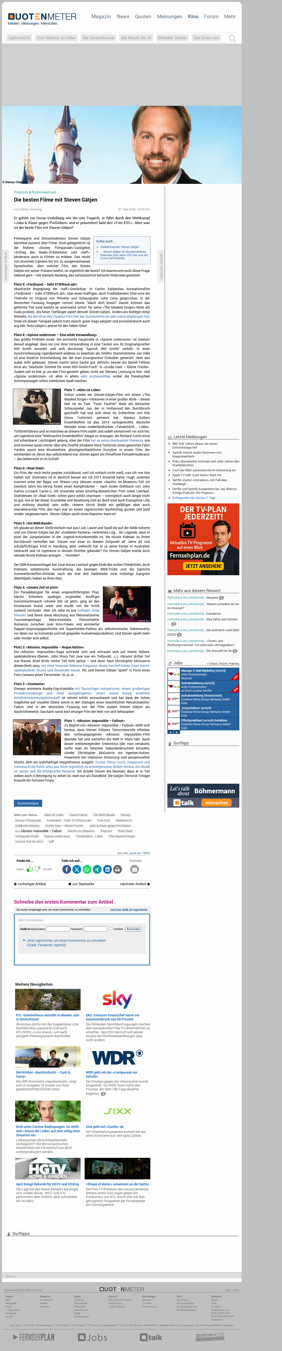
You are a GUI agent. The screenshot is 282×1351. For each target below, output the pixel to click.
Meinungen (169, 16)
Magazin (101, 16)
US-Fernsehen (81, 1316)
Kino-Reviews (149, 1306)
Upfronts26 (19, 37)
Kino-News (182, 1299)
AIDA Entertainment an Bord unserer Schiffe (203, 686)
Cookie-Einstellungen (222, 1316)
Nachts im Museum (81, 831)
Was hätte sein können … (202, 622)
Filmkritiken (62, 1325)
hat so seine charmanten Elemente (117, 440)
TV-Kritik (147, 1303)
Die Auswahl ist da (202, 651)
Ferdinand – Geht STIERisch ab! (69, 820)
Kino (193, 16)
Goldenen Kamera (27, 825)
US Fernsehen (78, 1325)
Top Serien (227, 1325)
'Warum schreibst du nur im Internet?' (203, 606)
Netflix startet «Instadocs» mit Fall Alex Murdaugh (199, 482)
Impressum (217, 1319)
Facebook (11, 1313)
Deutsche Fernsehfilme (207, 1325)
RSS (8, 1299)
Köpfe (77, 1313)
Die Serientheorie (98, 37)
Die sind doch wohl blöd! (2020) (203, 632)
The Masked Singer (122, 836)
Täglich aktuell (116, 1306)
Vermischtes (80, 1303)
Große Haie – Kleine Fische (64, 825)
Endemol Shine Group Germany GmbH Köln (199, 699)
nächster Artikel (135, 884)
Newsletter (11, 1303)
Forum (211, 16)
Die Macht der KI (136, 37)
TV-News (79, 1299)
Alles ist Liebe (54, 815)
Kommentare (28, 803)
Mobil (9, 1306)
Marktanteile (115, 1303)
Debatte (146, 1299)
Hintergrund (46, 1299)
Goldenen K (124, 820)
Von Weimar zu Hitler (56, 37)
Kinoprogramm (185, 1325)
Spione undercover (57, 836)
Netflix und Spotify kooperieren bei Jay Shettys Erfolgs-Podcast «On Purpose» (204, 491)
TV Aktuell (29, 1325)
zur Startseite (81, 884)
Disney (125, 815)
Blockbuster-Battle (186, 1310)
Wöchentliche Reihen (119, 1299)
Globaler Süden (172, 37)
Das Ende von (206, 37)
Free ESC (103, 820)
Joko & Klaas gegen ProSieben (110, 825)
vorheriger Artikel (30, 884)
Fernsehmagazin (45, 1325)
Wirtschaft (79, 1306)
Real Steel (125, 831)
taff (51, 841)
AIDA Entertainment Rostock (203, 674)
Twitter (9, 1316)
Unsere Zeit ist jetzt (29, 841)
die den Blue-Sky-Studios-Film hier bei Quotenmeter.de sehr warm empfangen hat (88, 316)
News (123, 16)
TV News (92, 1325)
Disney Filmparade (28, 820)
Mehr (230, 16)
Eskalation (194, 614)
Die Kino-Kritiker (185, 1303)
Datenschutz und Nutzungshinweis (220, 1311)
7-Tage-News (13, 1310)
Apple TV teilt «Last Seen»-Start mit (197, 475)
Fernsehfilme (151, 1325)
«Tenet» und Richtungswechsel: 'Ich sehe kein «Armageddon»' (201, 643)
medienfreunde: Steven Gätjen (119, 247)
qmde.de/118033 (140, 853)
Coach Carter (78, 815)
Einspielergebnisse (187, 1306)
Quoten (143, 16)
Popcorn (106, 831)
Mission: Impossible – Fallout (38, 831)
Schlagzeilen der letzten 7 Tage (194, 497)
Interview (45, 1306)
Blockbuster (135, 1325)
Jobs (214, 1303)
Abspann (195, 598)
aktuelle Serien (168, 1325)
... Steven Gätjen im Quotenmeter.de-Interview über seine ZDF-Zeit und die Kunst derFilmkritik (124, 255)
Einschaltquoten (107, 1325)
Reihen (43, 1303)
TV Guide (123, 1325)
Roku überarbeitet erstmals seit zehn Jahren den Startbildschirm (205, 463)
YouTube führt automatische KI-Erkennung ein (204, 470)
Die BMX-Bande (104, 815)
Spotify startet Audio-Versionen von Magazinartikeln (196, 454)
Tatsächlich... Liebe (89, 836)
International (81, 1310)
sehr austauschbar (95, 376)
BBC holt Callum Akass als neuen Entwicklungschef (194, 445)
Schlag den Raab (26, 836)
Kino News (16, 1325)
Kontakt (215, 1306)
